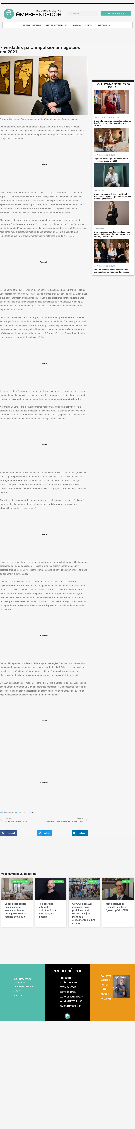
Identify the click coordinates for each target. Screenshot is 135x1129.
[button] (8, 833)
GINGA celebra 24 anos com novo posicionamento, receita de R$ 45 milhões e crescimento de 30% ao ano (83, 913)
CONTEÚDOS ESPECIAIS (33, 25)
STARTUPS (90, 25)
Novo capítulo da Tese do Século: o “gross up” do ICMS (117, 907)
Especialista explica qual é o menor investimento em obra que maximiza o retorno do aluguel (16, 910)
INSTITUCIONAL (105, 25)
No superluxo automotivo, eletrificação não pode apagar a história (48, 910)
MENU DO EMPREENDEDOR (57, 25)
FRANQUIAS (77, 25)
